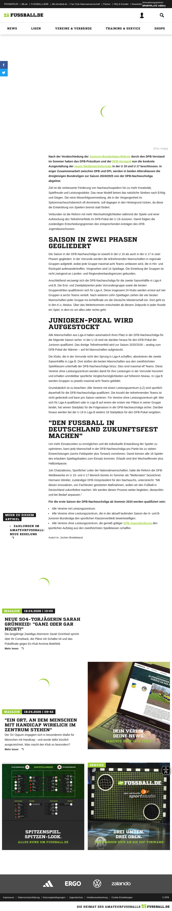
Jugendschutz (76, 897)
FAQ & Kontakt (121, 4)
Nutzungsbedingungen (54, 897)
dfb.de (24, 4)
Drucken (22, 81)
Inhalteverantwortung (97, 897)
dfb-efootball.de (59, 4)
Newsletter (137, 4)
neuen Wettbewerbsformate (92, 166)
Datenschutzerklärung (29, 897)
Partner (106, 4)
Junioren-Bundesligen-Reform (110, 156)
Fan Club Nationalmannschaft (85, 4)
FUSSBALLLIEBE (40, 4)
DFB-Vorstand (121, 161)
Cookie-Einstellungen (122, 897)
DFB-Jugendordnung (137, 523)
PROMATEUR (11, 4)
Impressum (8, 897)
